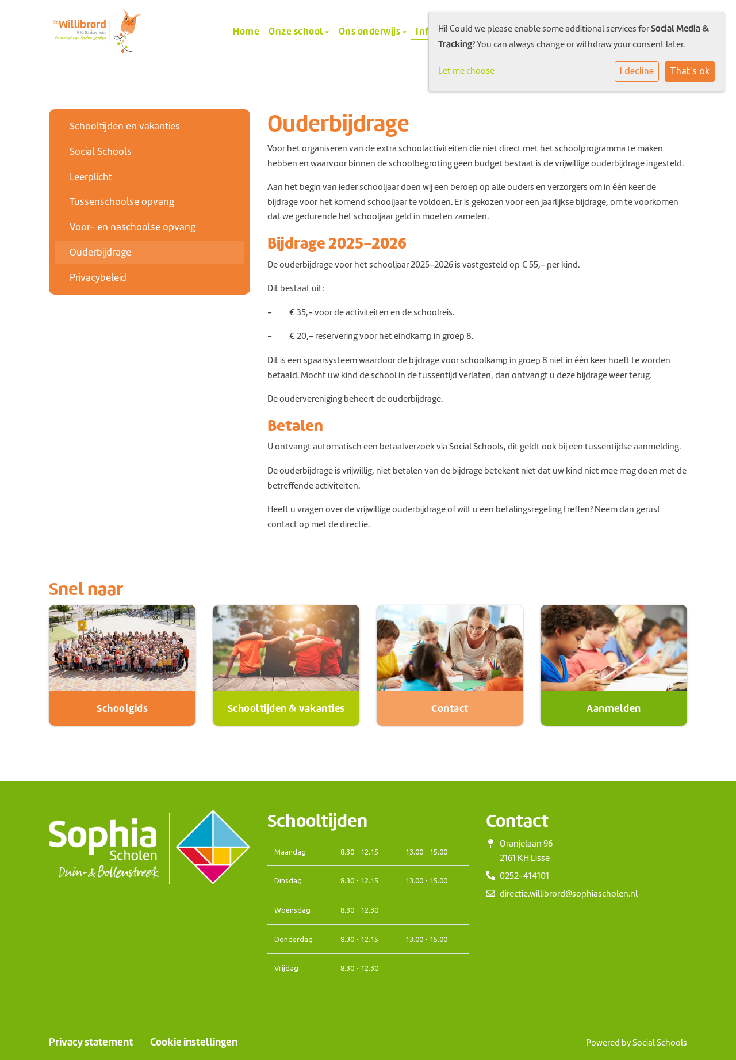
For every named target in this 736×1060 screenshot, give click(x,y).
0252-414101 (524, 876)
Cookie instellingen (193, 1042)
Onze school (297, 31)
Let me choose (466, 71)
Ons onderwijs (370, 31)
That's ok (690, 71)
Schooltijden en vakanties (125, 126)
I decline (637, 71)
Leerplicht (91, 176)
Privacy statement (91, 1042)
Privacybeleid (98, 277)
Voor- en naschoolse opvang (132, 226)
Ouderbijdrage (100, 252)
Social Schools (101, 151)
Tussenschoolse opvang (122, 201)
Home (246, 31)
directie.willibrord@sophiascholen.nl (569, 893)
